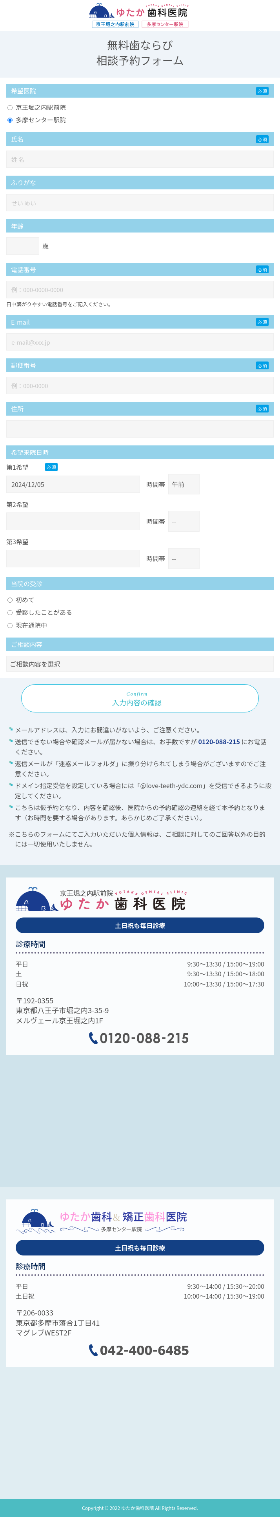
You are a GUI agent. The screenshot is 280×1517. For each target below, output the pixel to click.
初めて (21, 599)
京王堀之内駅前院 (36, 107)
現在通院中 (27, 625)
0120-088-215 (220, 741)
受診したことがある (39, 612)
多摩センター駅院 (36, 119)
